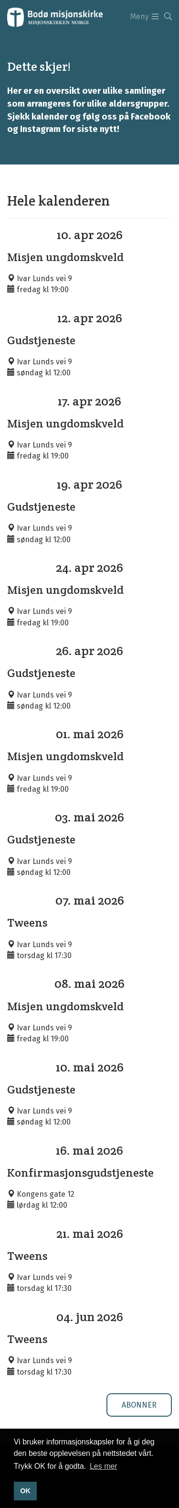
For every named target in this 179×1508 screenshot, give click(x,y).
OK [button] (25, 1491)
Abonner (139, 1405)
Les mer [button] (103, 1466)
